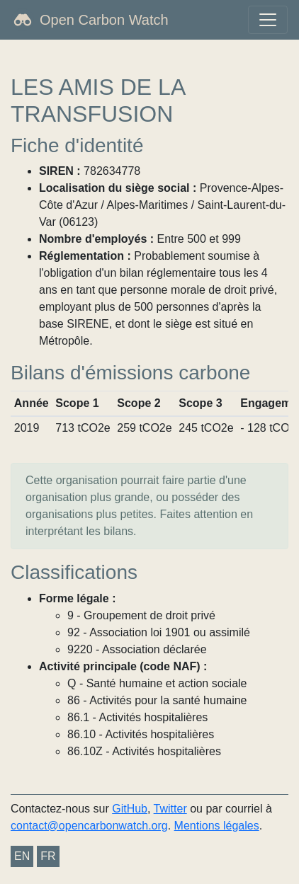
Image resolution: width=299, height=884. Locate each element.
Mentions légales (216, 826)
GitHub (129, 809)
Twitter (170, 809)
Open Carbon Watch (104, 20)
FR (47, 856)
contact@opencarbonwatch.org (89, 826)
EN (22, 856)
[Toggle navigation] (268, 20)
